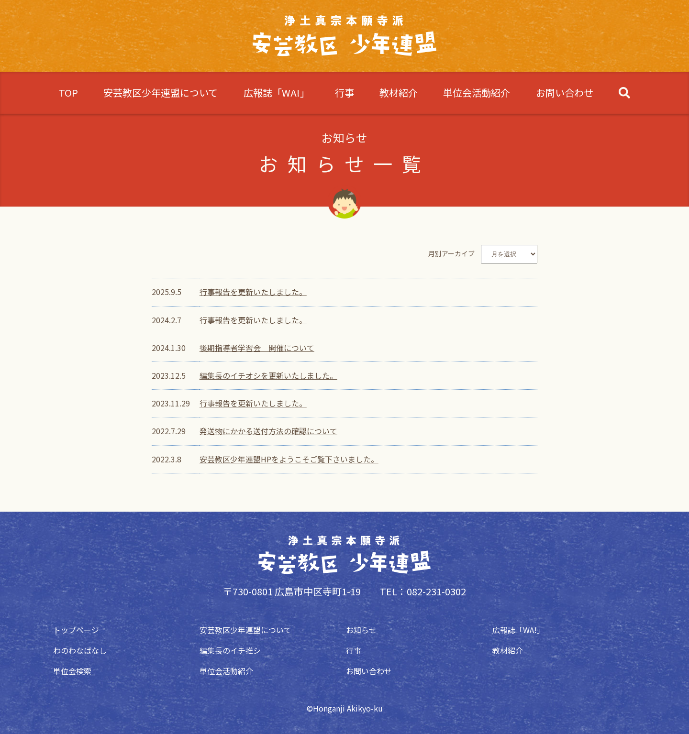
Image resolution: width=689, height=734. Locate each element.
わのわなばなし (78, 650)
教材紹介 (398, 93)
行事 (344, 93)
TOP (68, 93)
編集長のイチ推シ (228, 650)
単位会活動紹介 (476, 93)
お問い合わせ (564, 93)
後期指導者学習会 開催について (257, 347)
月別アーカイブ (451, 253)
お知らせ (359, 629)
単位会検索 (71, 671)
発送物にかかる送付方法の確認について (268, 431)
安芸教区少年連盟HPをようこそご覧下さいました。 (289, 459)
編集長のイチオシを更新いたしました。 (268, 375)
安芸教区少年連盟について (160, 93)
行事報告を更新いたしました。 (253, 291)
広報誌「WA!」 (277, 93)
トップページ (75, 629)
